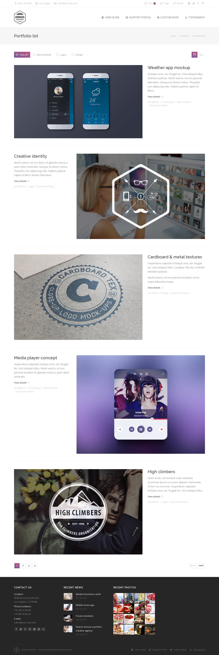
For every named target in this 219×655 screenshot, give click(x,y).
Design (79, 54)
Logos (63, 54)
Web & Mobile (44, 54)
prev (193, 565)
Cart (152, 3)
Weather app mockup (169, 67)
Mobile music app (85, 605)
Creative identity (30, 156)
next (201, 565)
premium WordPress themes (58, 649)
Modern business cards (88, 594)
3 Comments (34, 388)
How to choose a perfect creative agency (89, 628)
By (159, 105)
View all (24, 54)
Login (166, 3)
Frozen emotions (85, 615)
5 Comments (168, 102)
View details (154, 96)
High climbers (161, 471)
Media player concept (35, 357)
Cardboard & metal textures (175, 256)
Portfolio (184, 36)
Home (173, 36)
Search (180, 3)
